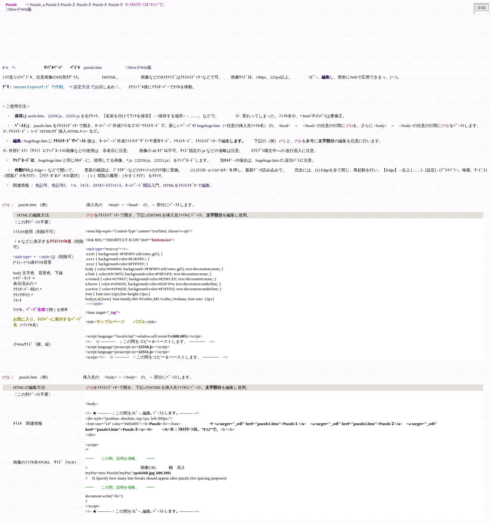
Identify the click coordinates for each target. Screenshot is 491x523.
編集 (325, 77)
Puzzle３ (84, 4)
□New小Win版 (19, 9)
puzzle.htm (93, 67)
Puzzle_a (37, 4)
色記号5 (59, 185)
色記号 (41, 185)
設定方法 (81, 86)
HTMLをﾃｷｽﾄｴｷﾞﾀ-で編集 (186, 185)
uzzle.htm (36, 116)
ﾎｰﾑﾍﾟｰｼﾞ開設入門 (142, 185)
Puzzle (114, 4)
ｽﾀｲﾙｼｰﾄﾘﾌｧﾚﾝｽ (107, 185)
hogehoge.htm (208, 125)
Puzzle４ (100, 4)
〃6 (73, 185)
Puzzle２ (68, 4)
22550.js (55, 116)
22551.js (73, 116)
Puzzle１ (53, 4)
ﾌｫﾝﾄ (84, 185)
